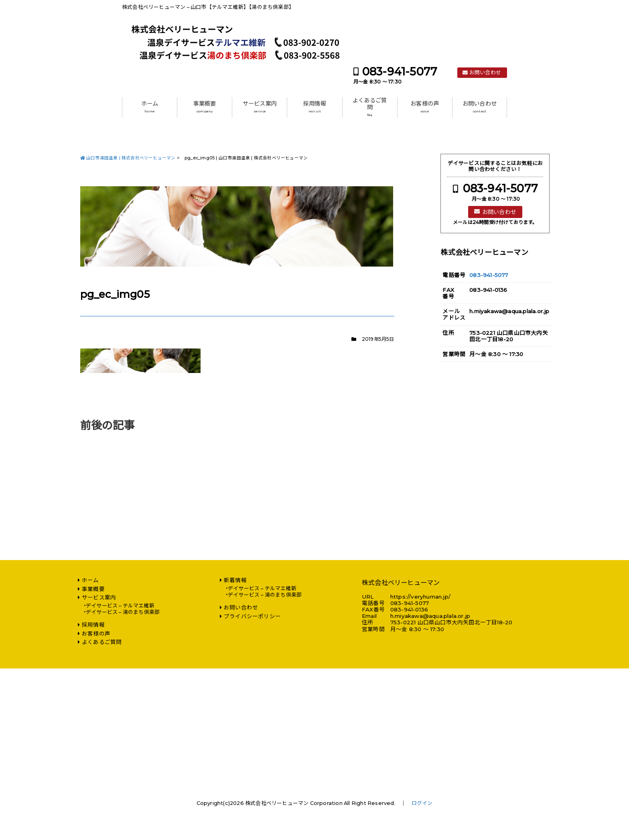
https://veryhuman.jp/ (420, 596)
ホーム (149, 106)
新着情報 (235, 580)
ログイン (422, 803)
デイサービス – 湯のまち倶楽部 (123, 612)
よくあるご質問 (370, 107)
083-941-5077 (399, 71)
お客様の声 (424, 106)
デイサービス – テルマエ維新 (120, 606)
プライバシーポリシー (252, 616)
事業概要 (204, 106)
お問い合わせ (485, 72)
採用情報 (314, 106)
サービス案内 (260, 106)
